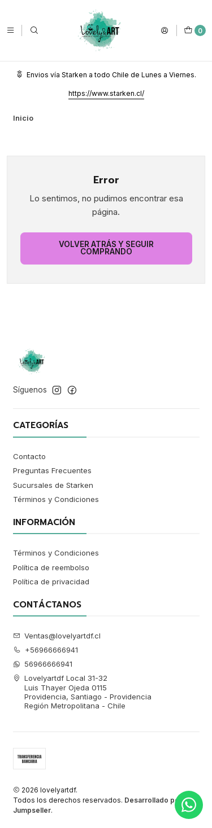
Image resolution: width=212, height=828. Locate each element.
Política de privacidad (51, 581)
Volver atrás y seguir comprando (106, 248)
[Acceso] (164, 30)
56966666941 (43, 663)
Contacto (29, 456)
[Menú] (10, 30)
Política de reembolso (51, 567)
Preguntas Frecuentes (52, 470)
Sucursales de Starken (53, 485)
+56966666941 (46, 649)
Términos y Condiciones (56, 499)
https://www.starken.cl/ (106, 93)
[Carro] (195, 30)
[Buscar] (34, 30)
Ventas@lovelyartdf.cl (57, 635)
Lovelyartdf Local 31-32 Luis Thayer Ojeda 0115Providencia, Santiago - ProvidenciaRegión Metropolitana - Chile (82, 691)
